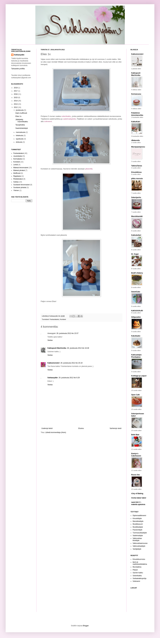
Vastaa (49, 340)
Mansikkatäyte (138, 521)
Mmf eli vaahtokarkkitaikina (140, 563)
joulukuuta (20, 110)
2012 (16, 107)
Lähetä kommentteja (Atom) (55, 432)
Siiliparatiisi (136, 317)
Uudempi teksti (46, 428)
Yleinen (16, 190)
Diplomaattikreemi (139, 516)
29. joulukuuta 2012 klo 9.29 (69, 378)
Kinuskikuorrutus (139, 559)
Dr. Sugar (135, 254)
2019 (16, 88)
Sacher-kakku (138, 573)
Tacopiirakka (20, 125)
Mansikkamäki (137, 216)
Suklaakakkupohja (139, 578)
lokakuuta (20, 135)
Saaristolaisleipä (21, 128)
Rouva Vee (135, 475)
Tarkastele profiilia (18, 69)
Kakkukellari (136, 235)
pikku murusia (137, 179)
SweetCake (135, 292)
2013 (16, 104)
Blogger (86, 626)
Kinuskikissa (136, 172)
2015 (16, 98)
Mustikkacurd (138, 524)
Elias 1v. (18, 116)
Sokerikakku (137, 576)
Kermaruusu (136, 94)
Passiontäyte (137, 530)
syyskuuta (20, 139)
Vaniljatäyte (137, 549)
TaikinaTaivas (136, 166)
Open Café (135, 395)
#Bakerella (135, 140)
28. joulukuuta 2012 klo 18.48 (78, 348)
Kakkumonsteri (53, 363)
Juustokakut (17, 156)
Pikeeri (135, 570)
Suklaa (16, 182)
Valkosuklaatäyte (139, 546)
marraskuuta (21, 132)
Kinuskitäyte (137, 518)
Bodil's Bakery (137, 273)
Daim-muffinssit (21, 113)
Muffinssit (16, 173)
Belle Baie (135, 435)
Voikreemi (136, 581)
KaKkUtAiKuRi (137, 311)
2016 (16, 94)
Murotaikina (137, 567)
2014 (16, 101)
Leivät (15, 165)
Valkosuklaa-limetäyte (137, 539)
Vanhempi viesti (115, 428)
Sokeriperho (136, 197)
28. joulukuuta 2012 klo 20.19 (71, 363)
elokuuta (19, 142)
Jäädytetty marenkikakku (21, 120)
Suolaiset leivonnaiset (21, 185)
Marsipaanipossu (138, 147)
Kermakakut (17, 159)
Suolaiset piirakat (19, 187)
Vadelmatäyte (138, 536)
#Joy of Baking (137, 494)
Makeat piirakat (19, 170)
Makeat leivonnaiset (20, 168)
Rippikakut (17, 176)
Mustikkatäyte (138, 527)
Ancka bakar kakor (138, 498)
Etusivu (81, 428)
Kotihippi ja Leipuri (139, 376)
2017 (16, 91)
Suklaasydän (53, 316)
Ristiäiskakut (18, 179)
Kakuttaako (135, 336)
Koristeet (63, 319)
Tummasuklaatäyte (140, 533)
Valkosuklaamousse (140, 543)
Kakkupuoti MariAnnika (56, 348)
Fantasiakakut (54, 319)
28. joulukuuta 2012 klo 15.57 (67, 333)
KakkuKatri (135, 122)
